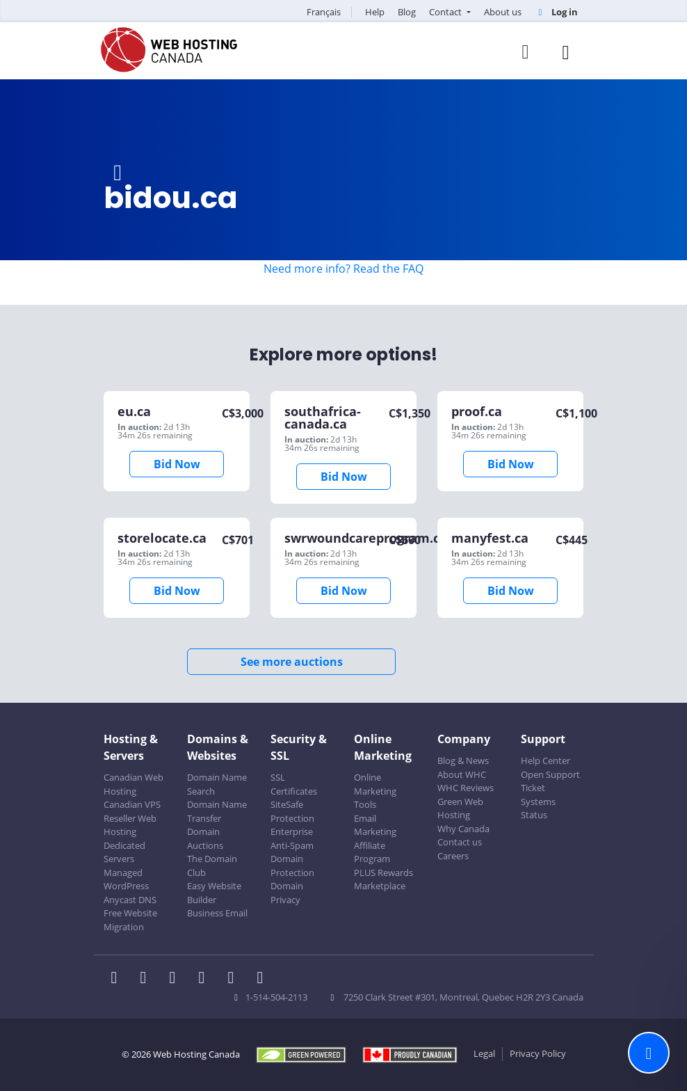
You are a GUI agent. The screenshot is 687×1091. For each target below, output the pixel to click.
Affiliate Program (372, 852)
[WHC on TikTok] (263, 979)
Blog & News (463, 760)
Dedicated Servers (124, 852)
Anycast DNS (130, 899)
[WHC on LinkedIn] (176, 979)
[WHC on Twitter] (147, 979)
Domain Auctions (205, 838)
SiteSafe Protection (292, 811)
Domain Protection (292, 865)
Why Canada (463, 828)
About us (503, 12)
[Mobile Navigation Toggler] (565, 51)
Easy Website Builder (214, 892)
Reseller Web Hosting (130, 825)
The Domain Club (212, 865)
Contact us (459, 842)
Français (324, 12)
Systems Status (538, 808)
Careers (453, 856)
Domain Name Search (217, 784)
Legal (484, 1053)
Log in (556, 12)
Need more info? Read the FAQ (343, 268)
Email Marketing (375, 825)
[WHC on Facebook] (118, 979)
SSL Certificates (293, 784)
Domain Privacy (286, 892)
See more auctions (292, 661)
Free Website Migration (130, 920)
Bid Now (177, 464)
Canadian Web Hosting (133, 784)
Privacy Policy (538, 1053)
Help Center (545, 760)
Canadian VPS (132, 804)
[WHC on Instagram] (205, 979)
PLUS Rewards (383, 872)
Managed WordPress (126, 879)
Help (375, 12)
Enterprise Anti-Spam (292, 838)
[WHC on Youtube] (235, 979)
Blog (407, 12)
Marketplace (379, 885)
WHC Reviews (465, 787)
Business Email (217, 913)
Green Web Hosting (460, 808)
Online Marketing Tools (375, 791)
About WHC (461, 774)
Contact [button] (446, 12)
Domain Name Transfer (217, 811)
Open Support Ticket (550, 781)
